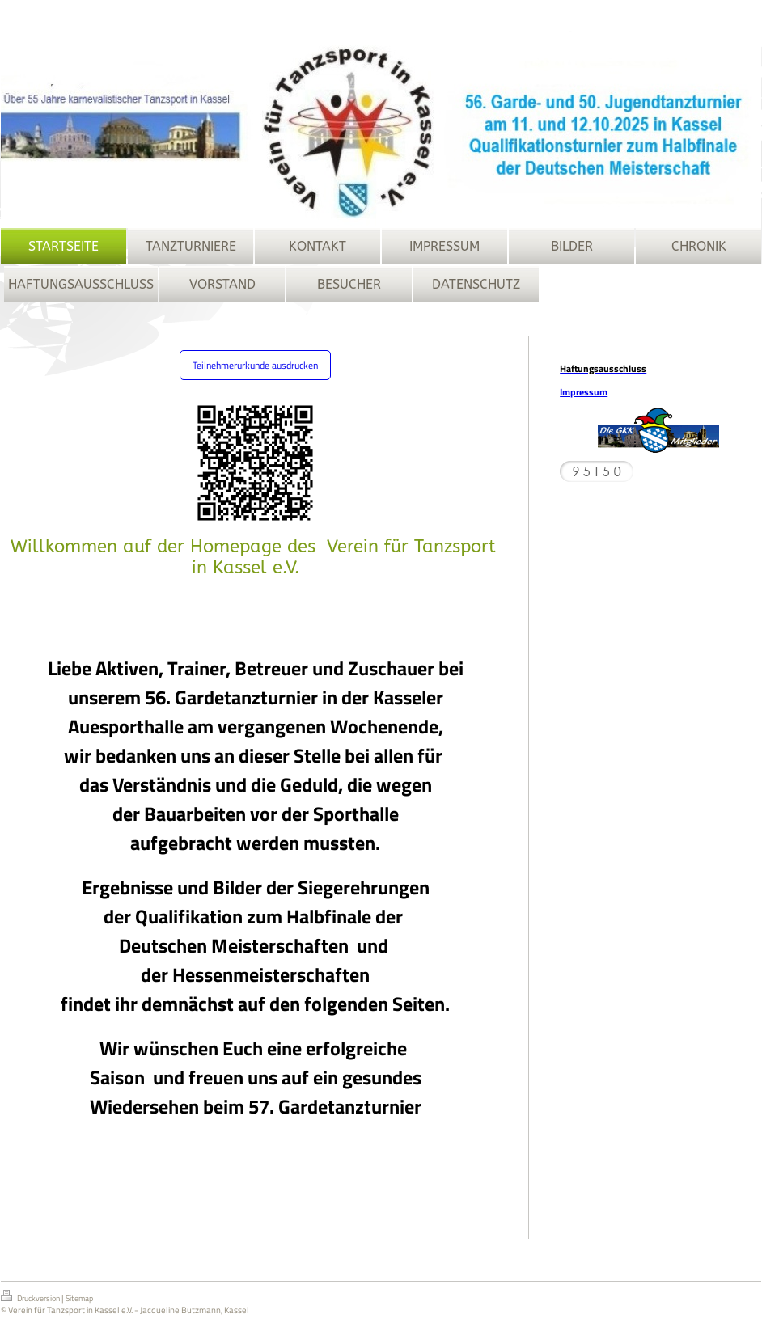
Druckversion (31, 1302)
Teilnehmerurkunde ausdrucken (255, 365)
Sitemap (79, 1303)
